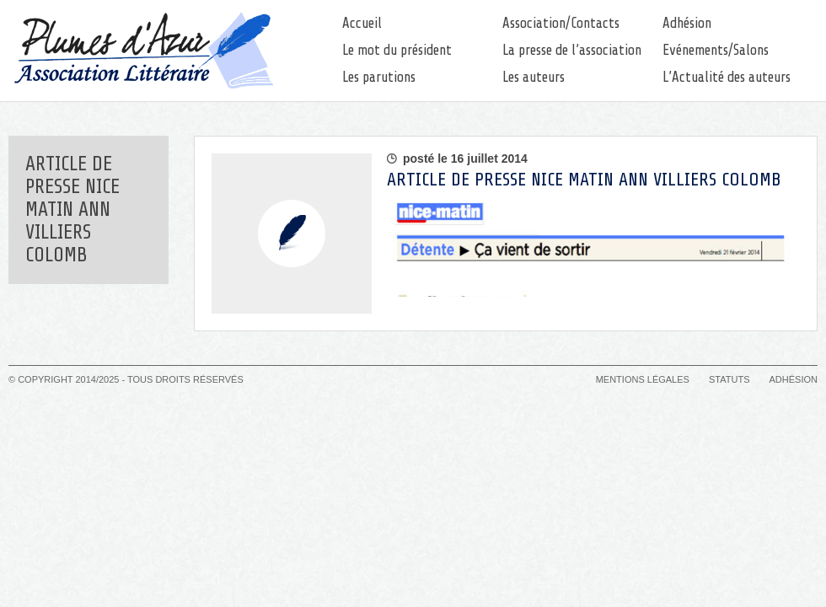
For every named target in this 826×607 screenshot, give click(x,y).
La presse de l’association (571, 50)
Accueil (362, 23)
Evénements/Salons (715, 50)
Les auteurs (533, 77)
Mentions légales (642, 379)
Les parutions (379, 77)
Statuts (729, 379)
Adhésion (686, 23)
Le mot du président (397, 50)
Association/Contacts (561, 23)
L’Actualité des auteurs (726, 77)
